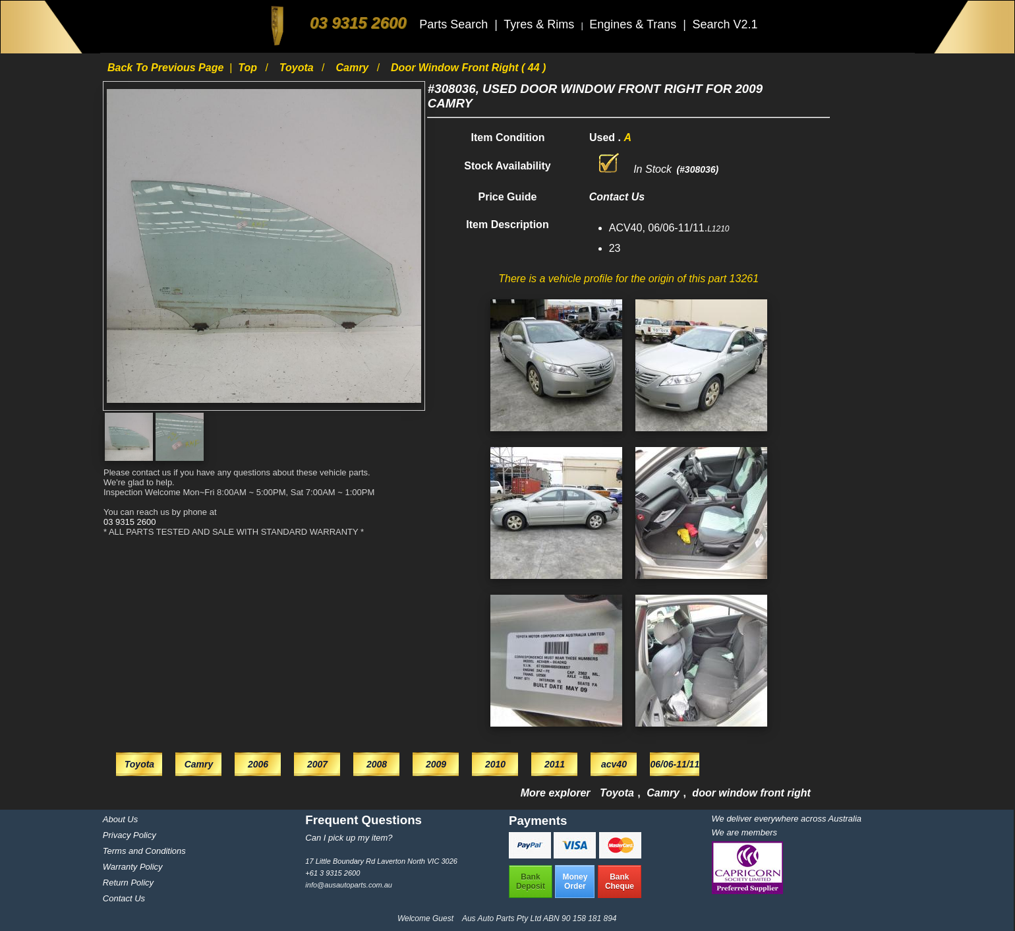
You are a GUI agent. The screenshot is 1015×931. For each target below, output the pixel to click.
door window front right (751, 792)
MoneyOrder (574, 881)
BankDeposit (530, 881)
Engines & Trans (634, 24)
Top (249, 67)
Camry (353, 67)
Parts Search (455, 24)
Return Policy (128, 882)
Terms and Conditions (144, 851)
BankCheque (619, 881)
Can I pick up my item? (348, 838)
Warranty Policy (133, 867)
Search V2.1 (724, 24)
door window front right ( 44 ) (468, 67)
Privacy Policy (129, 835)
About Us (120, 819)
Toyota (297, 67)
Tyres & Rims (540, 24)
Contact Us (124, 898)
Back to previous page (167, 67)
